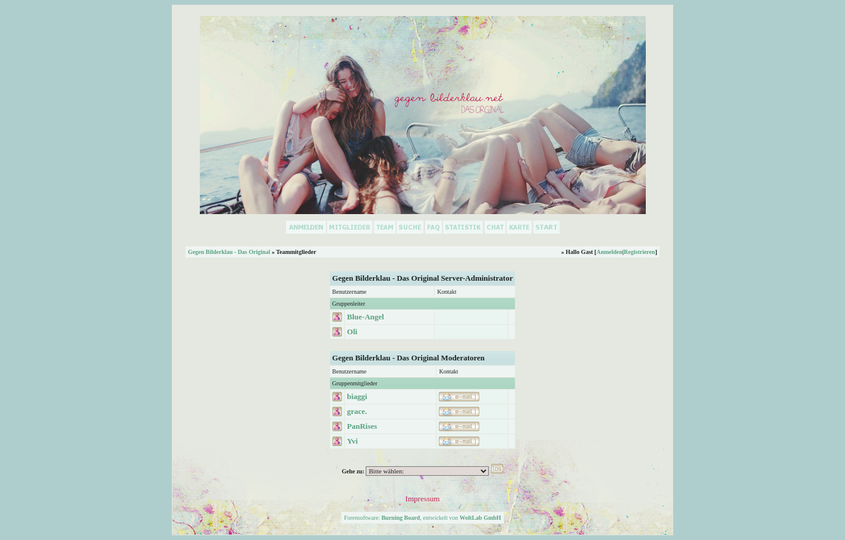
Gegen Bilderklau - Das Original (229, 252)
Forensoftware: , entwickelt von (422, 517)
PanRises (362, 426)
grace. (357, 411)
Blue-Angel (365, 316)
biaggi (357, 396)
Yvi (352, 441)
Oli (352, 331)
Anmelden (609, 252)
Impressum (423, 498)
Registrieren (639, 252)
